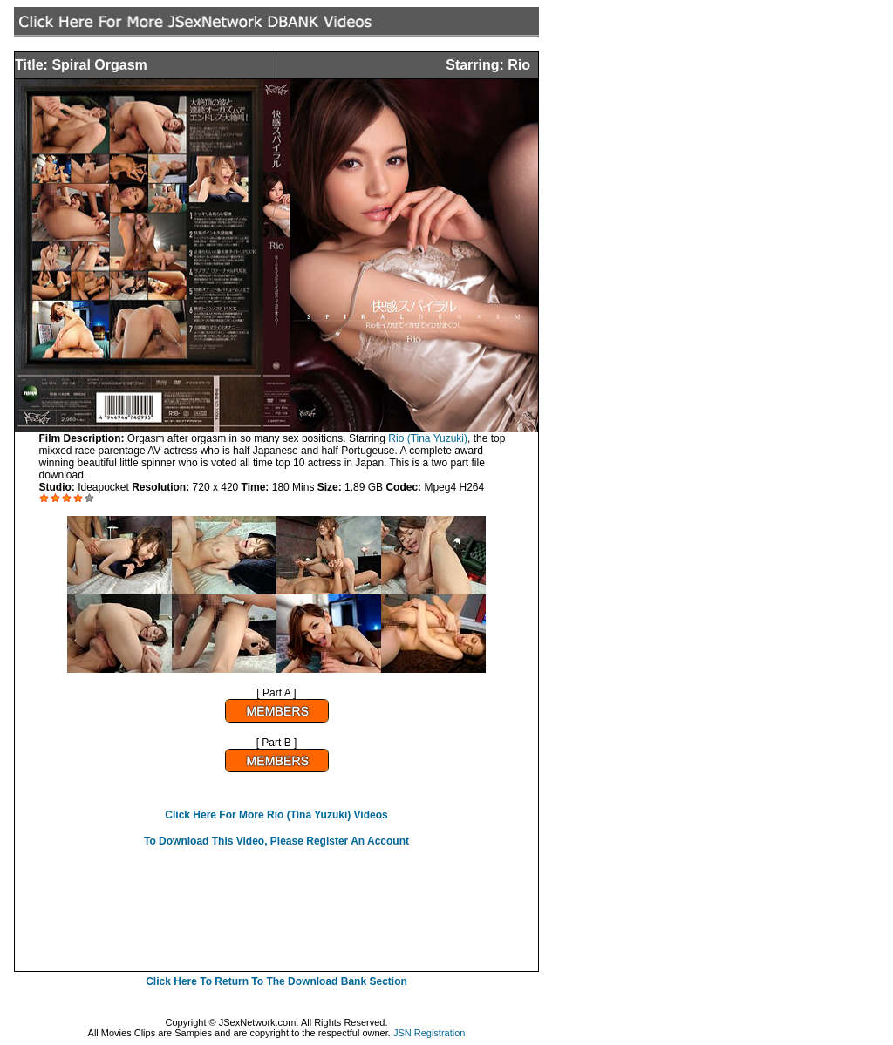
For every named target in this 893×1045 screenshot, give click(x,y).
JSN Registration (429, 1033)
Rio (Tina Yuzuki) (427, 438)
